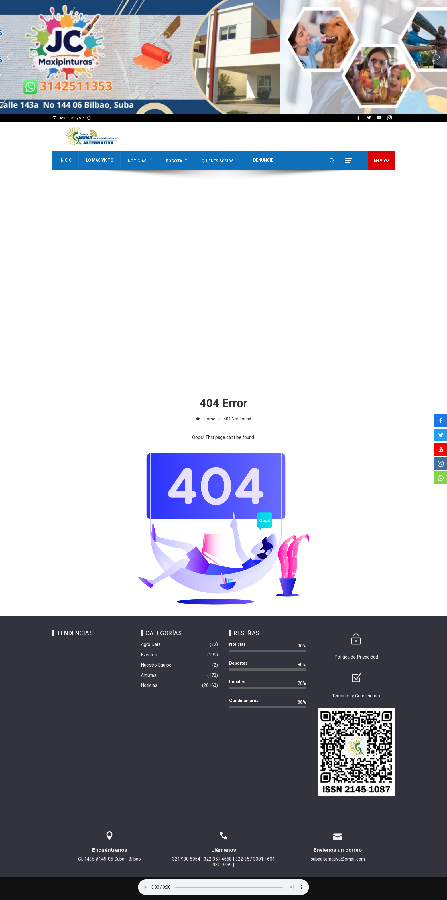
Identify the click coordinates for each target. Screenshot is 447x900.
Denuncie (263, 160)
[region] (223, 57)
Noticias (140, 159)
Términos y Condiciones (356, 696)
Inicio (66, 160)
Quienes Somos (221, 159)
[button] (8, 57)
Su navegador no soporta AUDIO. (223, 887)
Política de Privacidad (356, 657)
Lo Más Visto (99, 160)
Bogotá (177, 159)
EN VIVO (381, 160)
